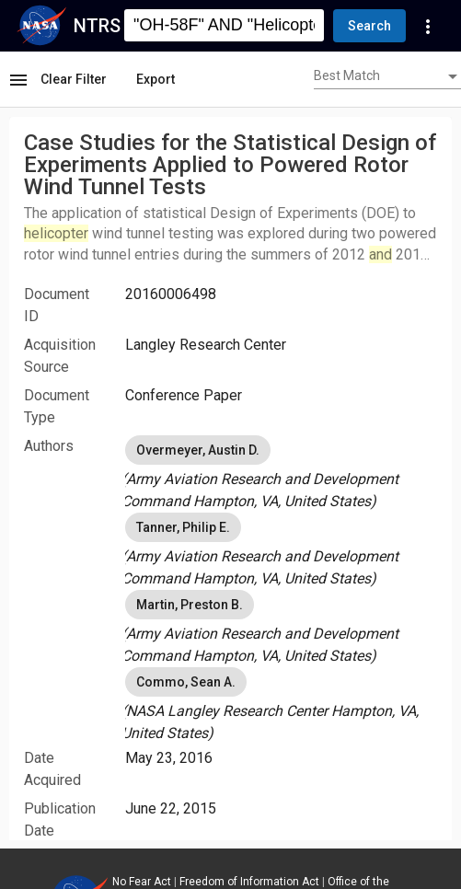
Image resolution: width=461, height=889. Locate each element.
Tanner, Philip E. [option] (183, 527)
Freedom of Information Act (249, 881)
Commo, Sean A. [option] (186, 682)
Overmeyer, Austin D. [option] (198, 450)
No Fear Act (141, 881)
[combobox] (387, 77)
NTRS (97, 26)
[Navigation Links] (427, 25)
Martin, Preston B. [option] (189, 604)
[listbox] (281, 472)
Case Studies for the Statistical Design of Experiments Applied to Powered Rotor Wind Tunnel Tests (230, 165)
